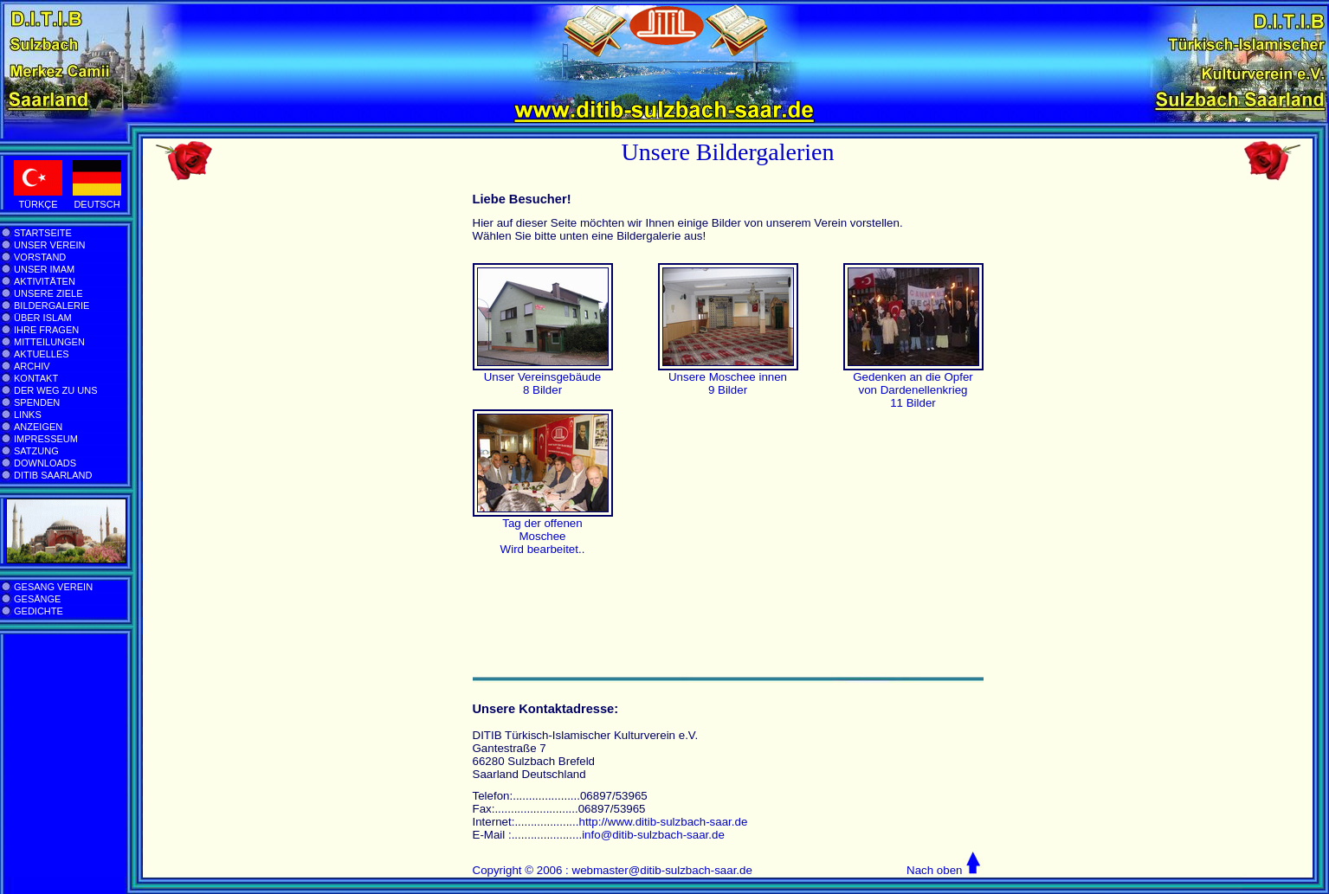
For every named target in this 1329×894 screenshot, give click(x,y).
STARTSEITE (43, 233)
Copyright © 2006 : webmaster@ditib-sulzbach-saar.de (612, 870)
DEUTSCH (96, 204)
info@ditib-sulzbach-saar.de (653, 834)
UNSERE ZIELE (48, 293)
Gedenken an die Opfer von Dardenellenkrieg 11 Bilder (913, 389)
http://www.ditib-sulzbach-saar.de (662, 821)
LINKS (28, 414)
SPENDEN (37, 402)
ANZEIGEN (38, 426)
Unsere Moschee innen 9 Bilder (727, 383)
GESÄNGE (37, 599)
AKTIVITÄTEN (44, 281)
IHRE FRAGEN (46, 330)
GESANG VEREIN (53, 587)
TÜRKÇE (37, 204)
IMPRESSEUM (46, 439)
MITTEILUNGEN (49, 342)
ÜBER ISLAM (43, 317)
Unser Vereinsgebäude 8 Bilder (543, 383)
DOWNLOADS (45, 463)
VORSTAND (40, 257)
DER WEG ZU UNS (56, 390)
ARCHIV (32, 366)
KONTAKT (36, 378)
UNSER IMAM (44, 269)
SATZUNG (36, 451)
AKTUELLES (41, 354)
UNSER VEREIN (50, 245)
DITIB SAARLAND (53, 475)
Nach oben (934, 870)
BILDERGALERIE (51, 305)
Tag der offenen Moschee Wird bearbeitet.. (542, 536)
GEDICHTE (38, 611)
